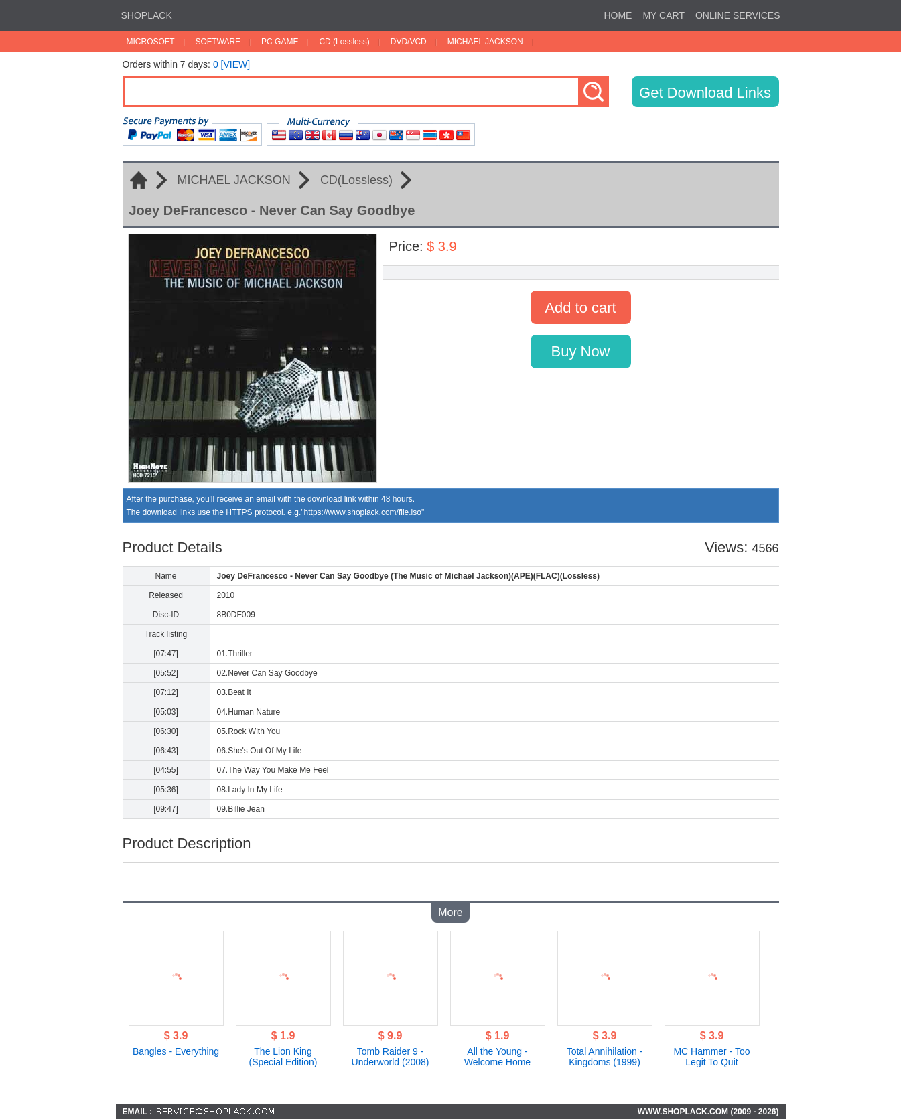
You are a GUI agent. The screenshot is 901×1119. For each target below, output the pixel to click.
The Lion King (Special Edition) (283, 1056)
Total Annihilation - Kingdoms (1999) (605, 1056)
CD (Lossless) (344, 41)
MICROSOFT (151, 41)
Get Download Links (705, 92)
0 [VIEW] (231, 64)
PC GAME (279, 41)
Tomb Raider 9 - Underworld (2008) (390, 1056)
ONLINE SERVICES (737, 15)
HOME (618, 15)
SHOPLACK (146, 15)
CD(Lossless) (356, 180)
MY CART (663, 15)
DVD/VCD (409, 41)
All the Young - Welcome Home (497, 1056)
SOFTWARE (218, 41)
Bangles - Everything (176, 1051)
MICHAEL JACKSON (485, 41)
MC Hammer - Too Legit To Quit (711, 1056)
